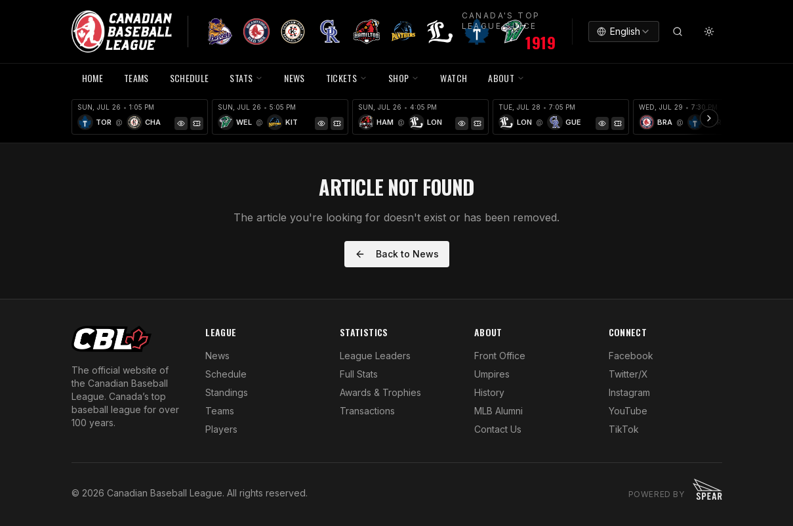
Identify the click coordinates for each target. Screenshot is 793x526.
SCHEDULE (189, 78)
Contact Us (497, 429)
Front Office (499, 355)
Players (221, 429)
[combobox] (623, 31)
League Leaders (375, 355)
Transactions (367, 410)
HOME (92, 78)
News (217, 355)
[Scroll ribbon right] (709, 118)
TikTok (624, 429)
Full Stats (359, 374)
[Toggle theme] (709, 31)
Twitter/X (628, 374)
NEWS (294, 78)
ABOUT (506, 78)
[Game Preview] (181, 123)
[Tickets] (196, 123)
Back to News (397, 253)
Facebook (631, 355)
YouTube (628, 410)
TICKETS (346, 78)
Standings (226, 392)
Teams (219, 410)
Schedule (226, 374)
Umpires (492, 374)
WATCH (453, 78)
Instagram (629, 392)
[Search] (677, 31)
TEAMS (136, 78)
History (489, 392)
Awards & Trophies (380, 392)
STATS (246, 78)
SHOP (403, 78)
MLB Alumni (498, 410)
